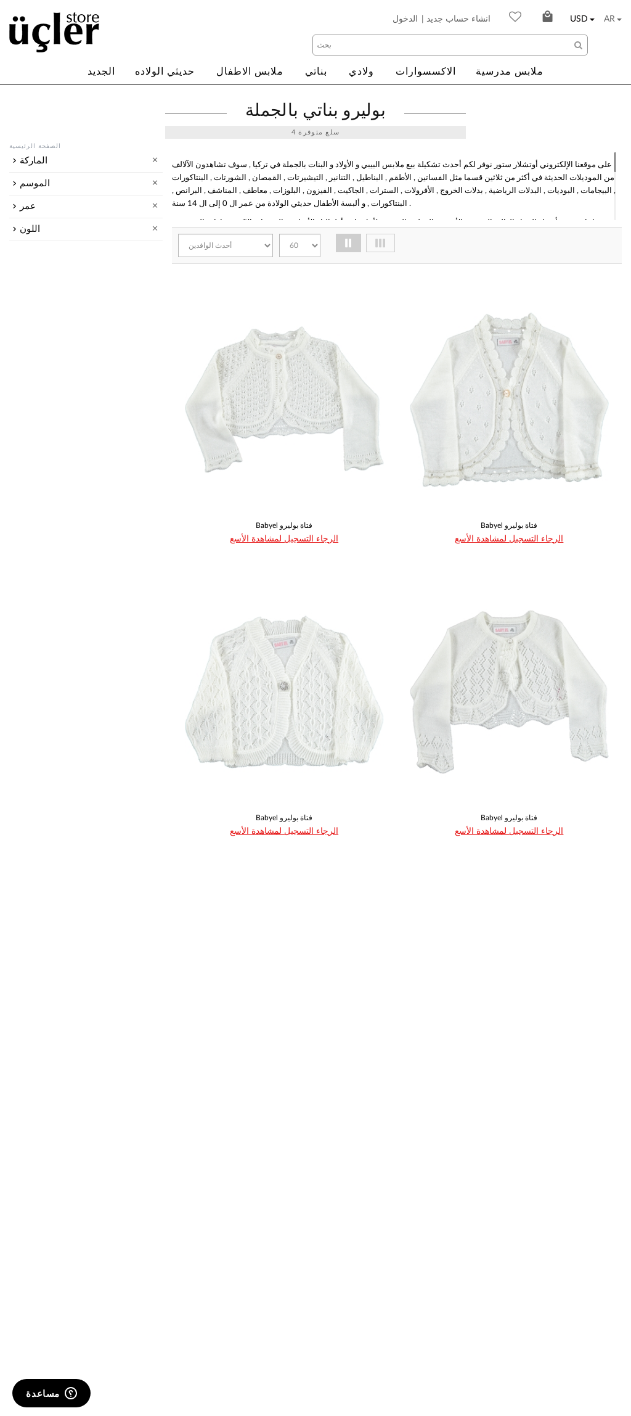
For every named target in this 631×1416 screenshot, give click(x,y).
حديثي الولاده (165, 71)
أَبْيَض (48, 568)
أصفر (48, 600)
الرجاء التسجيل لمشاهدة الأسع (284, 539)
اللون (30, 548)
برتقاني (52, 584)
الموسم (35, 266)
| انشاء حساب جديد (456, 19)
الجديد (101, 71)
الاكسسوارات (426, 71)
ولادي (361, 71)
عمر (28, 367)
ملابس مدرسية (509, 71)
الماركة (33, 160)
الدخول (405, 19)
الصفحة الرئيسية (35, 146)
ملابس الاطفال (249, 71)
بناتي (316, 71)
